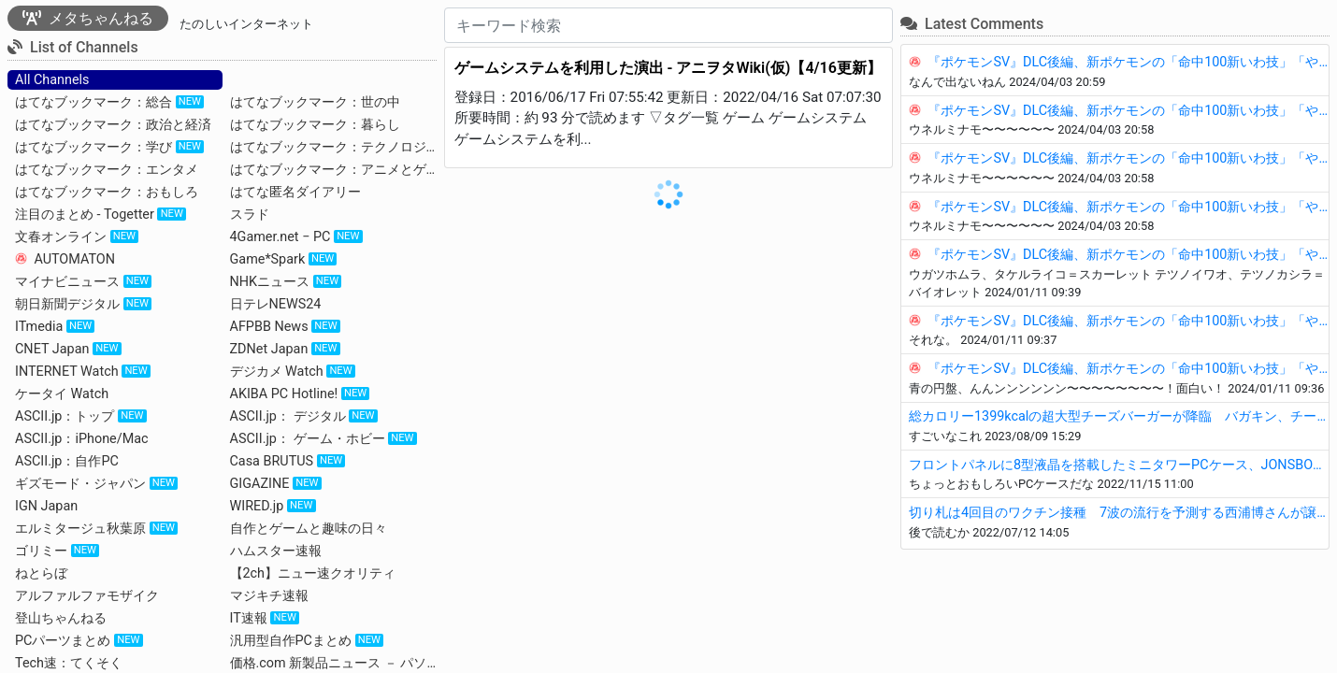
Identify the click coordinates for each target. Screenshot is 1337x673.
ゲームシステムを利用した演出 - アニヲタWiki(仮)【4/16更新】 (668, 68)
